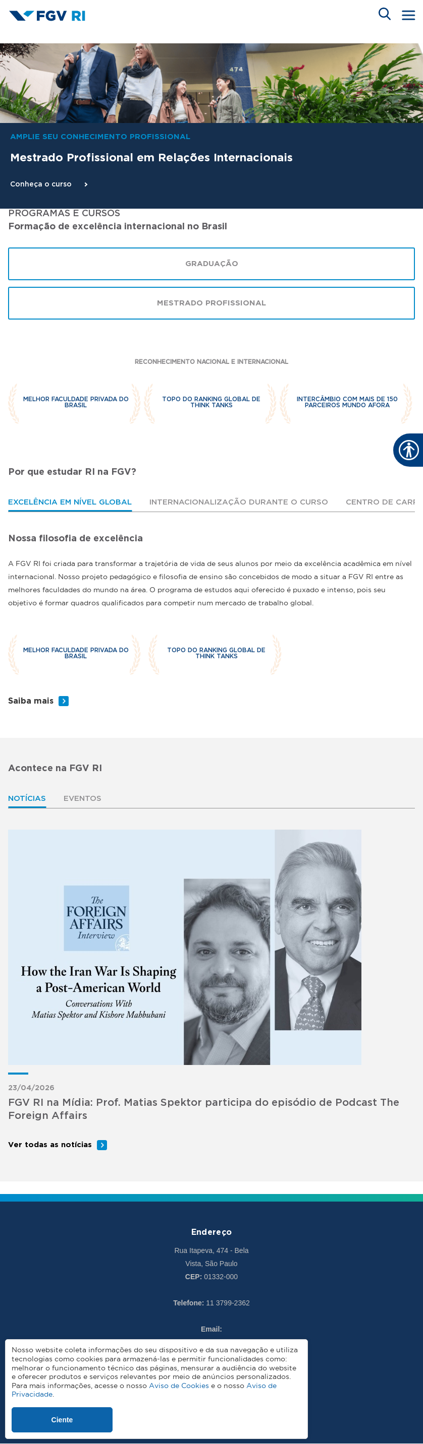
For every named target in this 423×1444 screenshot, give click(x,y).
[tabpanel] (211, 620)
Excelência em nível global (70, 502)
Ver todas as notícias (50, 1145)
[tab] (70, 502)
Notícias (27, 798)
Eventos (82, 798)
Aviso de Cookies (179, 1386)
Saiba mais (31, 701)
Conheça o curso (41, 184)
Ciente (62, 1420)
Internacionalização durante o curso (238, 502)
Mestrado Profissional (211, 303)
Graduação (211, 264)
